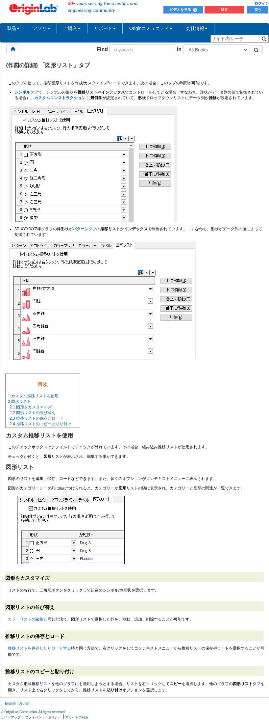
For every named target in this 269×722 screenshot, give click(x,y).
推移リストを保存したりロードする (39, 648)
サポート (105, 28)
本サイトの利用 (76, 717)
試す (224, 10)
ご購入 (72, 28)
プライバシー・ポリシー (43, 717)
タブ (26, 92)
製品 (13, 28)
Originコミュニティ (150, 28)
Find (102, 49)
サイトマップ (11, 717)
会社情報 (197, 28)
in (179, 49)
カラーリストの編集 (25, 619)
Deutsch (24, 703)
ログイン (262, 3)
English (10, 703)
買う (257, 10)
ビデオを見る (183, 10)
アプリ (41, 28)
